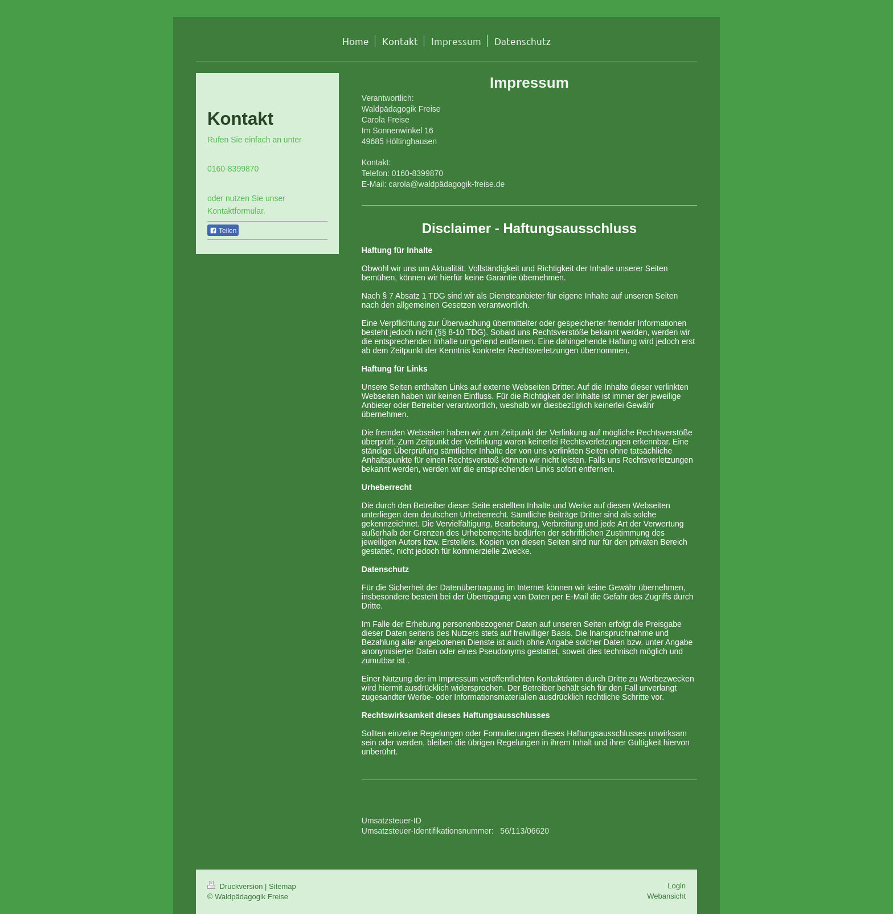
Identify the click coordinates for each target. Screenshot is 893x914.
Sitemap (282, 886)
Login (676, 886)
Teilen (223, 231)
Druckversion (236, 886)
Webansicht (666, 896)
